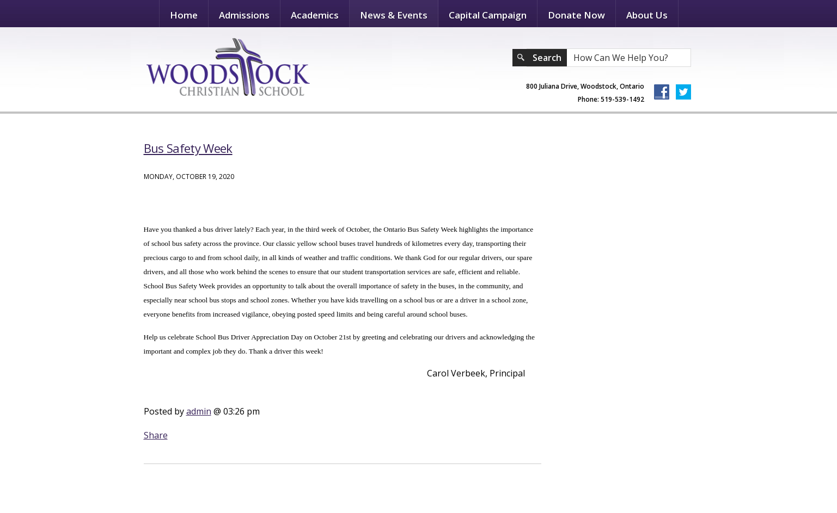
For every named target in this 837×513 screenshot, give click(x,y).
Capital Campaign (488, 15)
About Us (647, 15)
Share (156, 435)
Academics (315, 15)
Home (184, 15)
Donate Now (576, 15)
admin (198, 411)
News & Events (393, 15)
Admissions (244, 15)
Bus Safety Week (188, 148)
